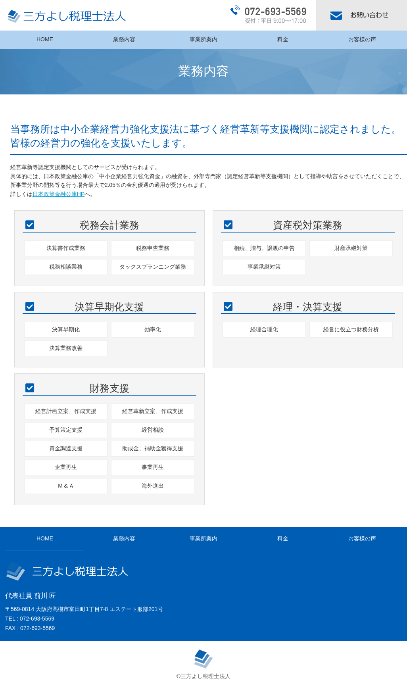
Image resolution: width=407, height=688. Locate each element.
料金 (282, 39)
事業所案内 (203, 39)
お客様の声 (362, 39)
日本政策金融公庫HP (58, 194)
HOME (44, 39)
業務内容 (124, 39)
